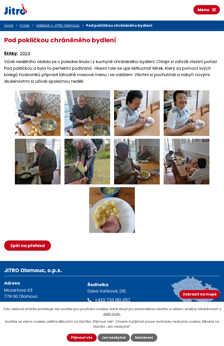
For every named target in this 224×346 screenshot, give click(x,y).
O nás (24, 25)
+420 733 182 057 (112, 300)
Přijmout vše (82, 337)
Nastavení (144, 337)
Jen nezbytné (114, 337)
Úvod (8, 25)
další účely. (112, 314)
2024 (25, 53)
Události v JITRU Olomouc (58, 25)
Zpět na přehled (27, 245)
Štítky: (11, 53)
